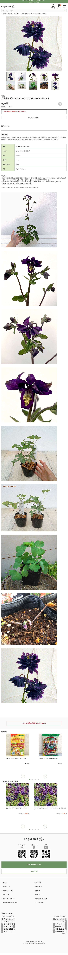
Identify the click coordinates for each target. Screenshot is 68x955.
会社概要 (37, 890)
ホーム (4, 882)
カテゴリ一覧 (6, 886)
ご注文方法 (38, 882)
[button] (45, 776)
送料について (5, 126)
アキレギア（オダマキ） (14, 13)
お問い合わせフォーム (34, 865)
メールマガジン (39, 903)
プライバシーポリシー (9, 898)
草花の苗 (3, 13)
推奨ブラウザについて (41, 898)
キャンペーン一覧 (7, 890)
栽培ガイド (6, 894)
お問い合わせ (38, 894)
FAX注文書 (34, 871)
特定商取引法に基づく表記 (10, 903)
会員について (38, 886)
